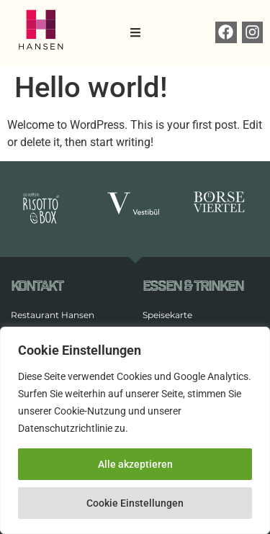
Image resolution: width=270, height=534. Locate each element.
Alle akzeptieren (135, 464)
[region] (135, 430)
